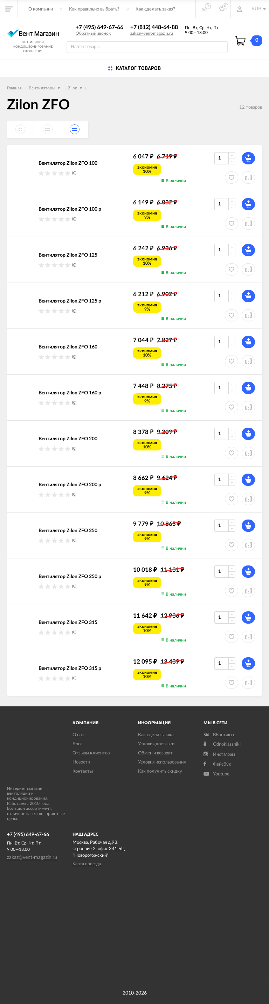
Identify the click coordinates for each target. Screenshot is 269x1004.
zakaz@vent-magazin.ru (151, 33)
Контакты (83, 771)
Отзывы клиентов (91, 753)
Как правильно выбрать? (94, 9)
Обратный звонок (93, 33)
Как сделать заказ (156, 735)
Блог (77, 744)
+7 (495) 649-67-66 (99, 27)
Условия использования (162, 762)
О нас (78, 735)
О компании (40, 9)
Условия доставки (156, 744)
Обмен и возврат (155, 753)
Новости (81, 762)
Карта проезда (87, 864)
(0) (74, 173)
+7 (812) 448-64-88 (154, 27)
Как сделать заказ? (155, 9)
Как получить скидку (160, 771)
